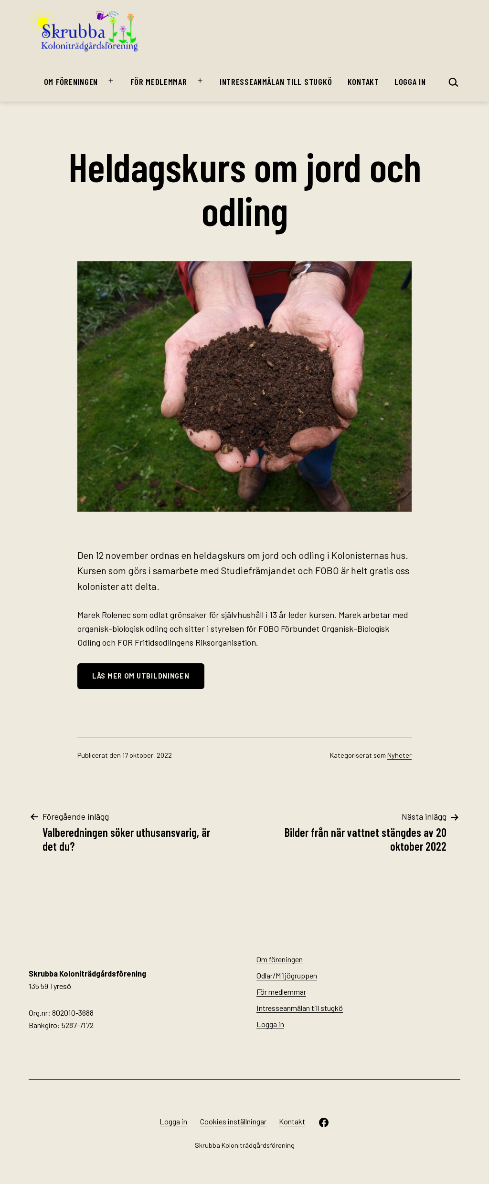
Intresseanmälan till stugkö (276, 81)
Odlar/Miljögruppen (286, 975)
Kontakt (363, 81)
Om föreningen (71, 81)
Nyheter (399, 755)
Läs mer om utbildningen (141, 676)
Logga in (410, 81)
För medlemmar (158, 81)
